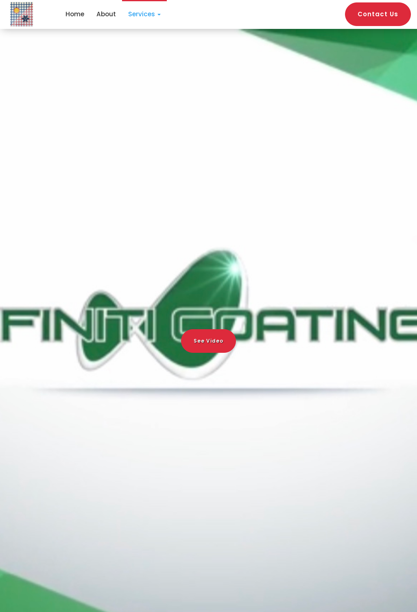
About (106, 14)
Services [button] (144, 14)
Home (74, 14)
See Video (208, 340)
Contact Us (378, 14)
